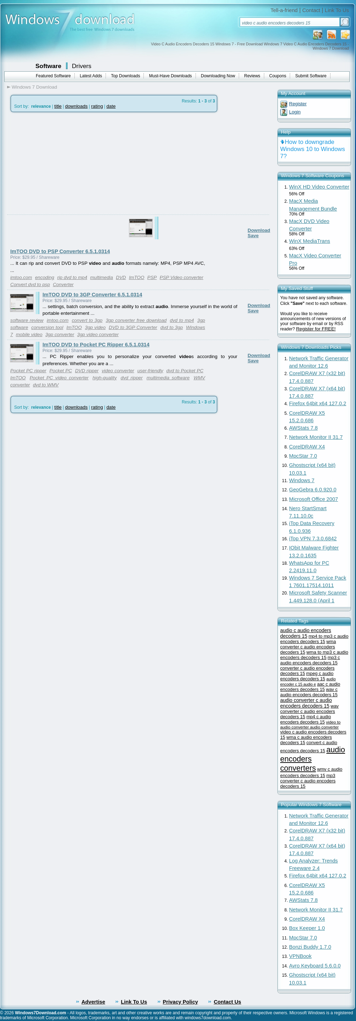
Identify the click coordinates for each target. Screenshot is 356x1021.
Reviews (252, 75)
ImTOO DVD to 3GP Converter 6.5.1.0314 (92, 294)
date (110, 106)
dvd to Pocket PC (184, 370)
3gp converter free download (136, 320)
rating (97, 106)
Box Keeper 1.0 (307, 928)
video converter (118, 370)
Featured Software (53, 75)
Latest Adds (91, 75)
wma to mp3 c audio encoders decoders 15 (314, 654)
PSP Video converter (181, 277)
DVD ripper (86, 370)
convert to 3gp (87, 320)
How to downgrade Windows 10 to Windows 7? (312, 149)
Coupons (277, 75)
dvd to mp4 (182, 320)
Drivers (81, 65)
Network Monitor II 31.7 (316, 437)
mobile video (29, 334)
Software (48, 65)
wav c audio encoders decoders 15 (309, 692)
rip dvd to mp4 (72, 277)
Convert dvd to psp (30, 284)
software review (27, 320)
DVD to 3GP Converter (133, 327)
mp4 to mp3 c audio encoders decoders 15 (314, 639)
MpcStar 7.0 (303, 456)
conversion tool (47, 327)
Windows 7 (302, 480)
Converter (63, 284)
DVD (121, 277)
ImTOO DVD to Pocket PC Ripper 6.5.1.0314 (96, 344)
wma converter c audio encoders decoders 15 (308, 647)
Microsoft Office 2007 (313, 499)
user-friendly (150, 370)
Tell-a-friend (284, 10)
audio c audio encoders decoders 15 (305, 633)
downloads (76, 106)
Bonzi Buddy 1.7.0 (310, 947)
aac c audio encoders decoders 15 (310, 686)
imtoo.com (21, 277)
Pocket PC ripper (28, 370)
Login (295, 112)
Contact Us (227, 1002)
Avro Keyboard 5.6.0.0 (315, 966)
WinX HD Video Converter (319, 187)
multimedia (101, 277)
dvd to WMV (46, 384)
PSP (152, 277)
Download (259, 230)
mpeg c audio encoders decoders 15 (306, 676)
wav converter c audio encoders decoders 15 (309, 711)
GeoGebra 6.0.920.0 (313, 489)
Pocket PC (61, 370)
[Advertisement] (66, 180)
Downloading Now (218, 75)
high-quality (104, 377)
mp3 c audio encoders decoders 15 (310, 660)
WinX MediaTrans (309, 241)
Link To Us (337, 10)
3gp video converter (98, 334)
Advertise (93, 1002)
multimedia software (168, 377)
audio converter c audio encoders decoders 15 (306, 703)
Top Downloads (125, 75)
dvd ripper (132, 377)
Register (298, 103)
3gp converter (59, 334)
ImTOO (136, 277)
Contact (311, 10)
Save (253, 235)
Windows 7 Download (34, 87)
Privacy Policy (180, 1002)
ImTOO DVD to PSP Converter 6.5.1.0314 (60, 251)
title (58, 106)
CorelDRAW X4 (307, 447)
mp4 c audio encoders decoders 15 (305, 719)
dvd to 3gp (171, 327)
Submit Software (311, 75)
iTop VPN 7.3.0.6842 (313, 538)
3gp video (95, 327)
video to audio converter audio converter (310, 724)
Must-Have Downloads (170, 75)
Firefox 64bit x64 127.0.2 (317, 403)
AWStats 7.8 (303, 428)
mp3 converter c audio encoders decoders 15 (307, 781)
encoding (44, 277)
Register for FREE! (316, 328)
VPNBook (300, 956)
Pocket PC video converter (59, 377)
